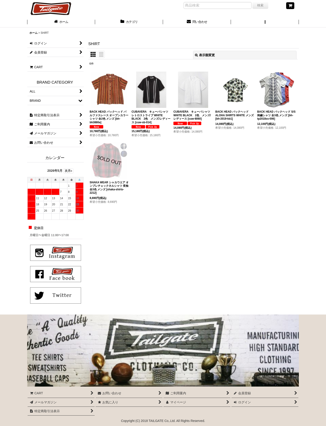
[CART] (290, 5)
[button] (265, 22)
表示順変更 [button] (205, 55)
